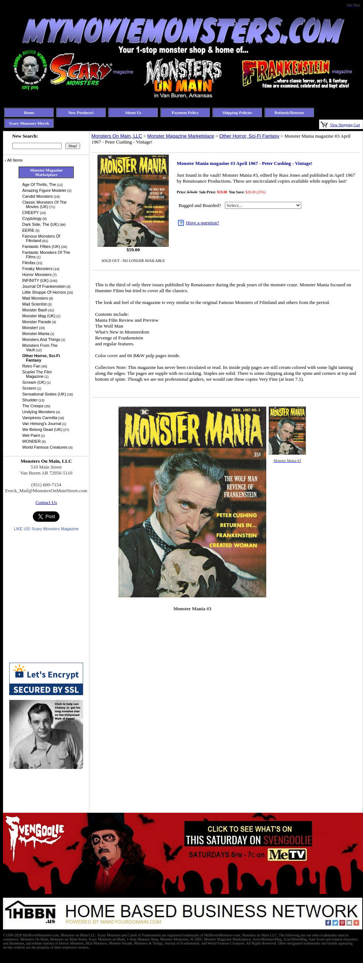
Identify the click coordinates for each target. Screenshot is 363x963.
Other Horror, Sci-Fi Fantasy (249, 136)
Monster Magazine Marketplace (180, 136)
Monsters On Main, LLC (116, 136)
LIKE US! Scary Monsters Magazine (46, 529)
